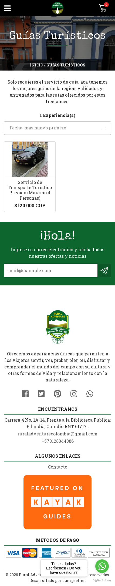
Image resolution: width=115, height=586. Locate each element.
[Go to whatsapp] (102, 566)
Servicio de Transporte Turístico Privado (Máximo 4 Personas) (30, 190)
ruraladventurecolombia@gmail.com (57, 434)
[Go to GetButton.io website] (102, 580)
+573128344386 (58, 441)
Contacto (57, 467)
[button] (57, 128)
